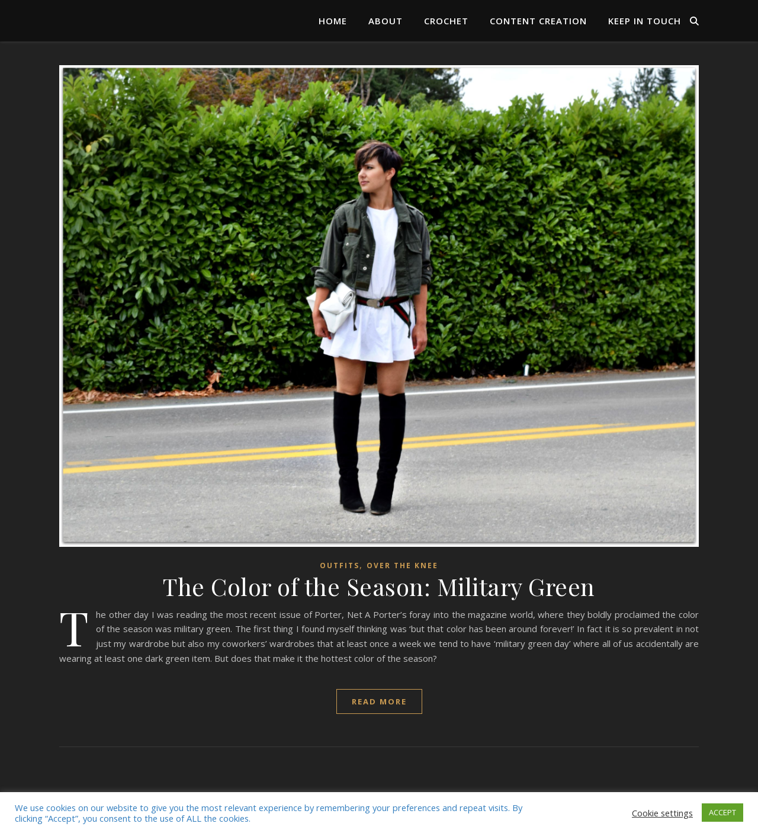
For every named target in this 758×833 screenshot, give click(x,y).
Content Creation (538, 21)
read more (379, 701)
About (385, 21)
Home (333, 21)
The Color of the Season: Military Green (379, 586)
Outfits (339, 565)
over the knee (402, 565)
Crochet (446, 21)
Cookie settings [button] (662, 813)
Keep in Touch (644, 21)
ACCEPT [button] (722, 812)
